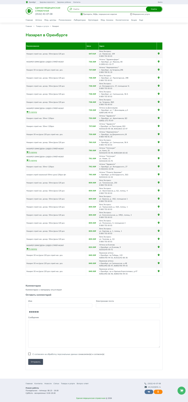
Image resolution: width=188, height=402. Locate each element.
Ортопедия (93, 20)
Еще (141, 20)
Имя (30, 301)
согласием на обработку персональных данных (56, 354)
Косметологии (122, 20)
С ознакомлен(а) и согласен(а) (68, 354)
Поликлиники (65, 20)
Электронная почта (105, 301)
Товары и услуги (42, 26)
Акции (134, 20)
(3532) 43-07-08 (153, 383)
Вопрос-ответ (83, 383)
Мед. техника (107, 20)
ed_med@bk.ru (153, 387)
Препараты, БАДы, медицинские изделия (100, 14)
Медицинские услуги (141, 14)
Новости (48, 383)
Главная (29, 20)
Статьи (56, 383)
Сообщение (33, 317)
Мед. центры (50, 20)
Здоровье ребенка (64, 2)
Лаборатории (80, 20)
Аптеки (38, 20)
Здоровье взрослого (47, 2)
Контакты (76, 2)
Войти (160, 2)
